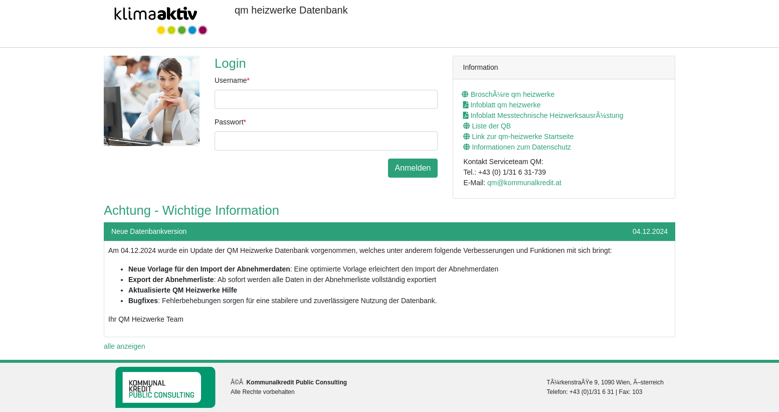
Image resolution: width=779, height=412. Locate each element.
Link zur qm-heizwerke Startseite (518, 136)
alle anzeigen (124, 346)
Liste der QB (487, 126)
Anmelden (413, 168)
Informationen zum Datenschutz (517, 147)
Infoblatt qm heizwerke (502, 105)
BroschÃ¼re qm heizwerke (508, 94)
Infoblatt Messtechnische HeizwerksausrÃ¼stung (543, 115)
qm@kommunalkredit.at (524, 183)
